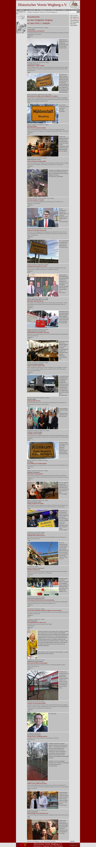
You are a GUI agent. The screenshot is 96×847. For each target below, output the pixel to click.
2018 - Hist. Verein (74, 15)
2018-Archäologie (73, 25)
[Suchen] (73, 12)
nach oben (72, 841)
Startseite (21, 10)
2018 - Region (73, 23)
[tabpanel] (21, 12)
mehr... (29, 35)
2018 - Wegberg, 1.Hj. (74, 17)
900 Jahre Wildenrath (74, 20)
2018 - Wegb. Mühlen (74, 22)
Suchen (78, 11)
